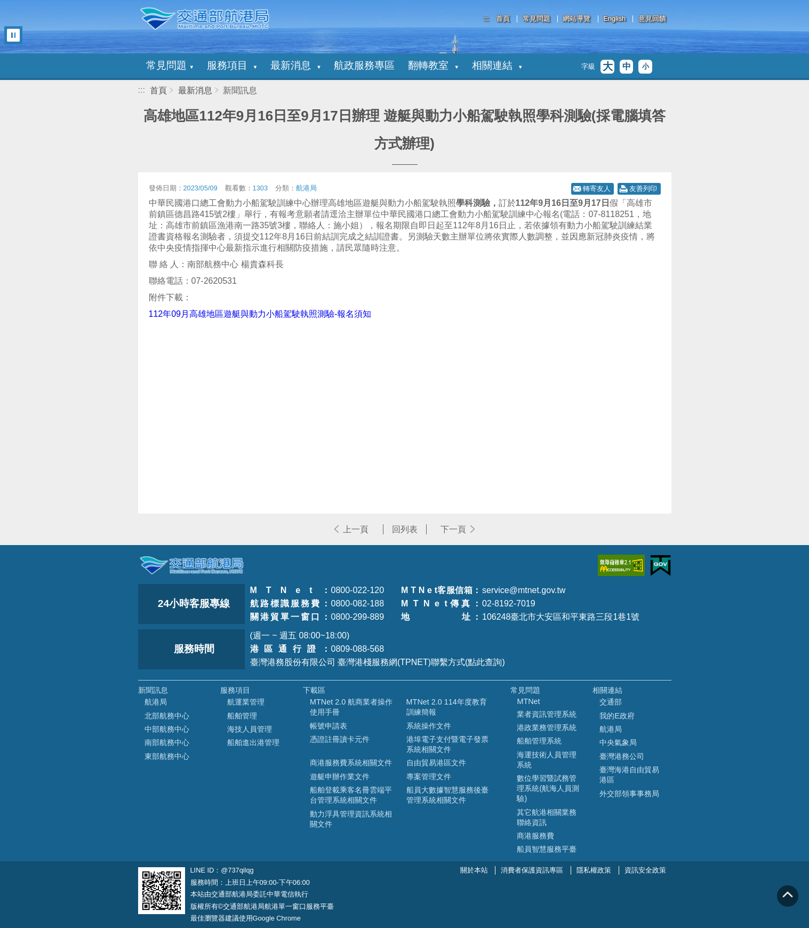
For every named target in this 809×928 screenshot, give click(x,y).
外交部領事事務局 (629, 793)
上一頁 (356, 529)
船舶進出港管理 (253, 742)
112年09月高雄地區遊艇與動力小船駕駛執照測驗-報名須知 (260, 313)
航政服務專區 (364, 65)
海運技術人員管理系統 (546, 759)
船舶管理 (242, 715)
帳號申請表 (328, 726)
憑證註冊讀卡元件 (340, 739)
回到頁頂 (787, 896)
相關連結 (497, 65)
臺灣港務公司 (621, 756)
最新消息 (295, 65)
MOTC (191, 565)
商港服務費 (535, 835)
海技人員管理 (249, 729)
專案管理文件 (428, 776)
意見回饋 (652, 18)
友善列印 (643, 189)
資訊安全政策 (645, 870)
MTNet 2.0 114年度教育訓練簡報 (446, 707)
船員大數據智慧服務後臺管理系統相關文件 (447, 795)
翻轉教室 (433, 65)
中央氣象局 (618, 742)
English (614, 18)
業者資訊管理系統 (546, 714)
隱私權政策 (593, 870)
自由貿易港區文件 (436, 762)
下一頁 (453, 529)
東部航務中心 (167, 756)
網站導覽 (576, 18)
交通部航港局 (204, 18)
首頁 (503, 18)
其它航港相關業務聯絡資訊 (546, 817)
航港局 (156, 702)
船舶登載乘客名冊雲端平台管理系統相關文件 (351, 795)
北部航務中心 (167, 715)
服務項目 (232, 65)
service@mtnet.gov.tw (523, 590)
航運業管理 (246, 702)
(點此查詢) (485, 662)
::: (486, 18)
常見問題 (536, 18)
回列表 (405, 529)
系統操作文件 (428, 726)
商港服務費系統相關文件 (351, 762)
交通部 (610, 702)
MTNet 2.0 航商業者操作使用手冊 (351, 707)
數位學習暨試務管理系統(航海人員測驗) (548, 788)
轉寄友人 (597, 189)
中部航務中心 (167, 729)
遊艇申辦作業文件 (340, 776)
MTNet (528, 701)
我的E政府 (617, 715)
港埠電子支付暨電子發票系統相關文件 (447, 744)
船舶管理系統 (539, 741)
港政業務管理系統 (546, 727)
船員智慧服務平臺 (546, 849)
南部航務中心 (167, 742)
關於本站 (474, 870)
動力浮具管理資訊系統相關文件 (351, 819)
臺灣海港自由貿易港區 (629, 774)
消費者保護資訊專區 (532, 870)
